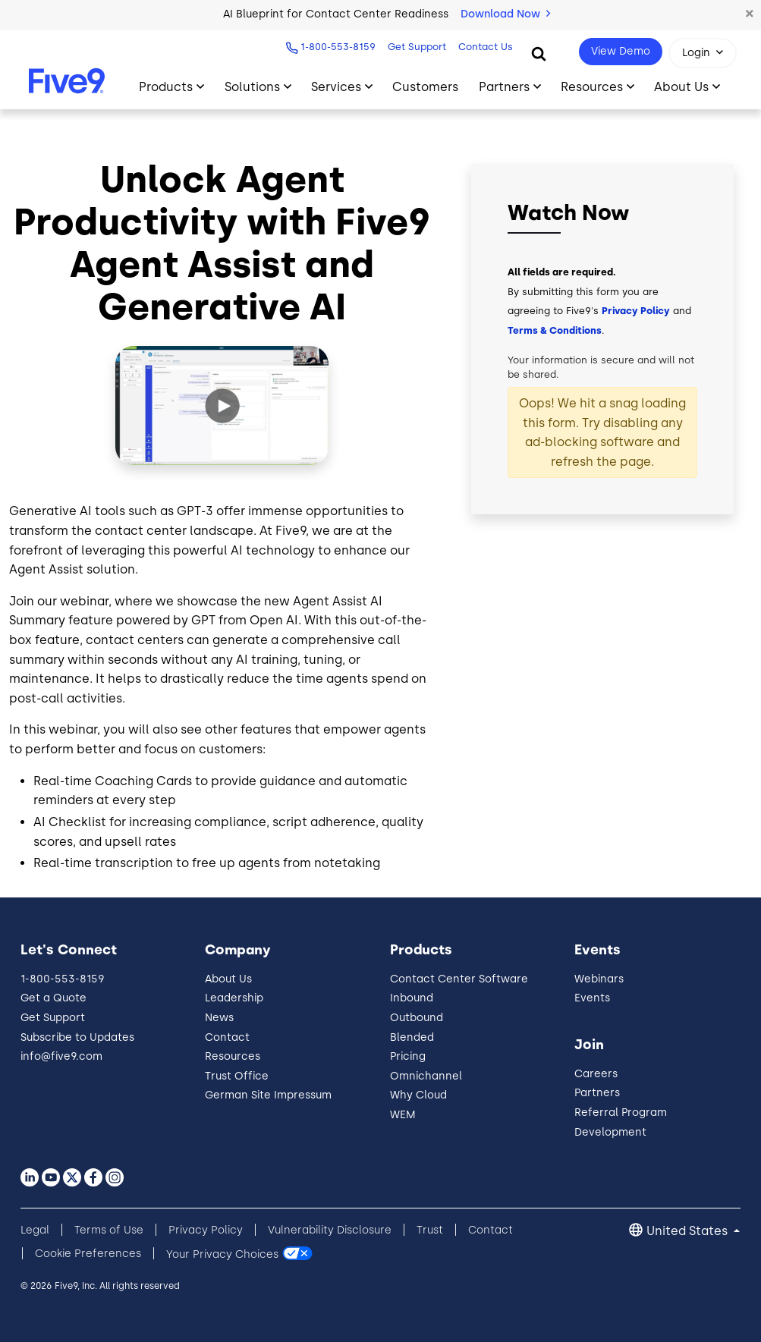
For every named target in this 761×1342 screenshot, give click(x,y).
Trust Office (237, 1076)
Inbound (411, 998)
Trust (430, 1230)
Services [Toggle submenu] (336, 87)
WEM (403, 1114)
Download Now (505, 14)
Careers (596, 1073)
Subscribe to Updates (77, 1037)
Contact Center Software (459, 979)
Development (610, 1132)
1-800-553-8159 (336, 46)
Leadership (234, 998)
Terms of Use (108, 1230)
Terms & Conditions (555, 330)
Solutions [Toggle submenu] (252, 87)
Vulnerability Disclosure (330, 1230)
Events (592, 998)
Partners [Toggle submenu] (504, 87)
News (219, 1017)
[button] (749, 14)
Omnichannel (426, 1076)
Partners (597, 1092)
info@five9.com (61, 1056)
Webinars (599, 979)
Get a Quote (53, 998)
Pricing (408, 1056)
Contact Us (484, 46)
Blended (412, 1037)
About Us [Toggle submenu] (681, 87)
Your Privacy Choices (222, 1253)
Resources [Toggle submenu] (592, 87)
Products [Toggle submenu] (166, 87)
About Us (228, 979)
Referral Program (620, 1112)
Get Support (415, 46)
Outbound (416, 1017)
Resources (232, 1056)
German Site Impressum (268, 1095)
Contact (227, 1037)
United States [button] (688, 1231)
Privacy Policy (636, 310)
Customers (425, 87)
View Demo (620, 51)
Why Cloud (418, 1095)
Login (696, 52)
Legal (34, 1230)
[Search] (539, 53)
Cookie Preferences (88, 1253)
